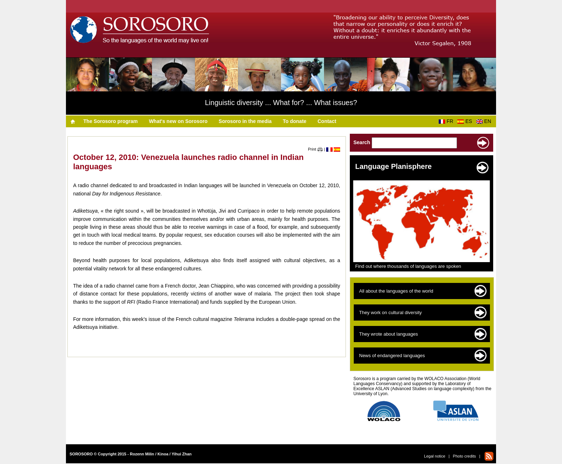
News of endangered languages (392, 355)
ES (466, 121)
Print (315, 149)
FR (447, 121)
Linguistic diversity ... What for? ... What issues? (281, 102)
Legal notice (434, 456)
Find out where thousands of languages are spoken (408, 266)
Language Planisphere (393, 166)
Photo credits (464, 456)
